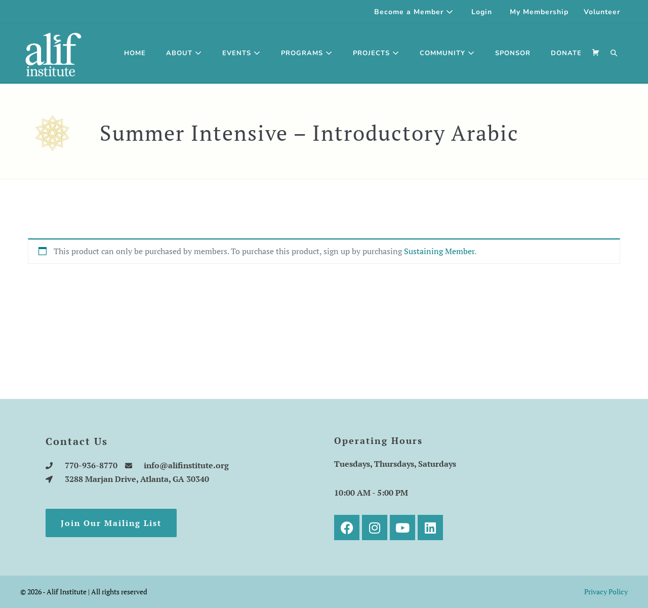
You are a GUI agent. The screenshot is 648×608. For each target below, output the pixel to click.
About (184, 53)
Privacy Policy (606, 591)
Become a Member (414, 12)
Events (241, 53)
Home (135, 53)
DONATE (566, 53)
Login (481, 12)
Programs (307, 53)
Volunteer (602, 12)
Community (447, 53)
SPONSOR (513, 53)
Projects (376, 53)
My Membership (539, 12)
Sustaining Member (439, 251)
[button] (614, 53)
